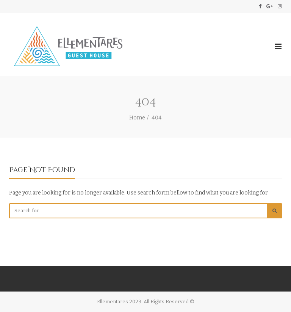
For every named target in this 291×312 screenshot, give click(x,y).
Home (137, 117)
